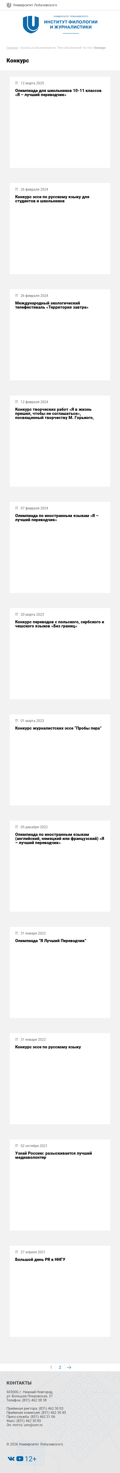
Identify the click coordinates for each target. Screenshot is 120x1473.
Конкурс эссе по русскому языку (48, 1047)
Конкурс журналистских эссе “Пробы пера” (58, 728)
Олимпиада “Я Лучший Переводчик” (50, 941)
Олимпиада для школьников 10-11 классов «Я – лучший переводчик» (58, 92)
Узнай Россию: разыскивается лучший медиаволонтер (53, 1155)
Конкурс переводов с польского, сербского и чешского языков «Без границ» (59, 624)
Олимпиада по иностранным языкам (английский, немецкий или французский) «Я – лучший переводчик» (59, 838)
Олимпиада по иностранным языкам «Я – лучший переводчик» (57, 518)
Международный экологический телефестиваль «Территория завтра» (52, 305)
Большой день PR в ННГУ (40, 1259)
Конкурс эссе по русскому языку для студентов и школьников (52, 199)
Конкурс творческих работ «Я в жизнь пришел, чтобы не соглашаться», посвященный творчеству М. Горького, (54, 413)
